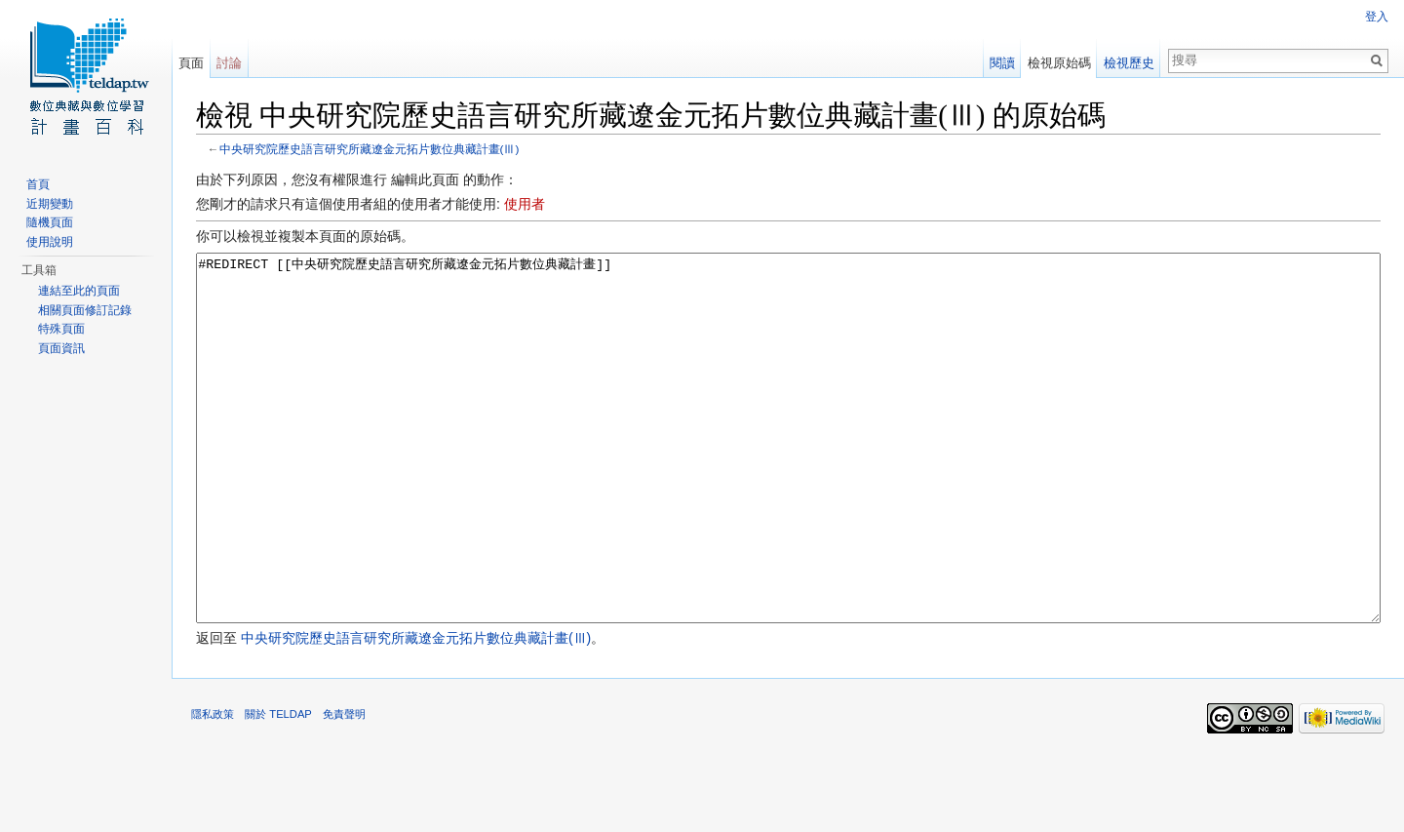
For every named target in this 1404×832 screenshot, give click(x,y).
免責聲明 (344, 787)
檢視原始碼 (1059, 63)
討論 (229, 63)
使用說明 (49, 242)
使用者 (524, 204)
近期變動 (49, 204)
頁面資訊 (61, 348)
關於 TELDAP (278, 787)
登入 (1376, 16)
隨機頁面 (49, 222)
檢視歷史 (1129, 63)
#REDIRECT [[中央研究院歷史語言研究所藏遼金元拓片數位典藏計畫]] (788, 474)
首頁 (38, 184)
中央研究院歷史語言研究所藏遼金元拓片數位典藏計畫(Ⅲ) (369, 148)
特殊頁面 (61, 329)
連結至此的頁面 (79, 290)
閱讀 (1002, 63)
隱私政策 (212, 787)
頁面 (191, 63)
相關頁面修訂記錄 (85, 310)
